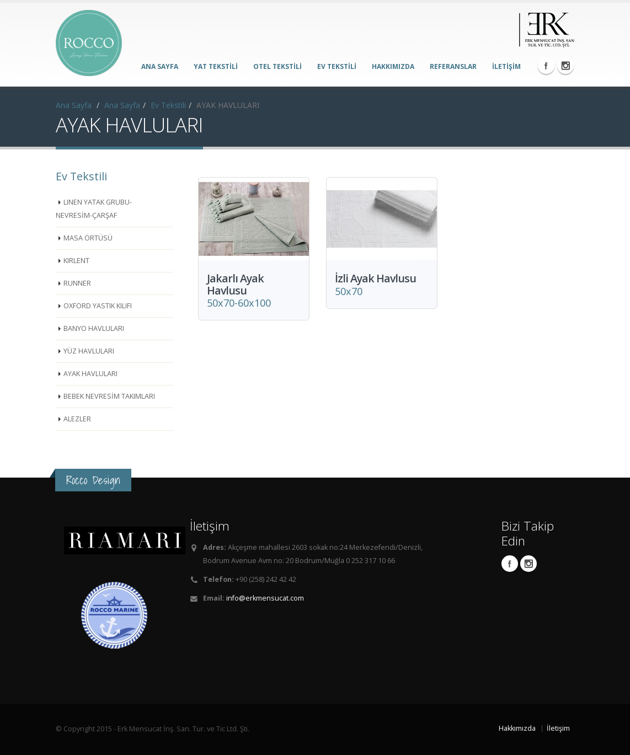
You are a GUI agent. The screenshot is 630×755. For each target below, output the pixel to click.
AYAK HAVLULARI (90, 373)
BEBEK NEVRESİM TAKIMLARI (109, 396)
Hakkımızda (517, 728)
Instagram (565, 65)
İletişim (558, 728)
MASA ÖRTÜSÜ (88, 238)
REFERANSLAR (453, 66)
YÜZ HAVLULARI (88, 351)
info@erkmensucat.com (265, 598)
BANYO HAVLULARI (93, 328)
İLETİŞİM (506, 66)
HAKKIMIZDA (393, 66)
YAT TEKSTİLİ (216, 66)
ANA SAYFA (159, 66)
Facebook (546, 65)
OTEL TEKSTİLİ (277, 66)
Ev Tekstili (168, 105)
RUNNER (77, 283)
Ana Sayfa (74, 105)
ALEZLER (77, 419)
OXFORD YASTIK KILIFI (97, 305)
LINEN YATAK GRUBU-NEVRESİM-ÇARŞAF (94, 208)
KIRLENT (76, 260)
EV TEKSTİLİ (336, 66)
